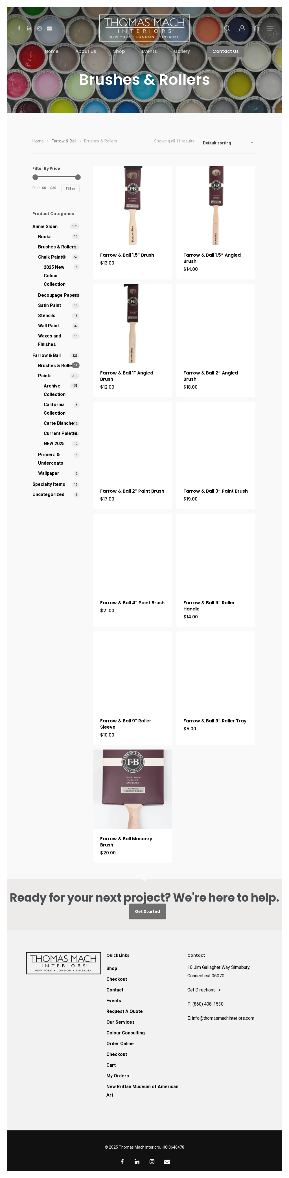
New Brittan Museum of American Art (142, 1091)
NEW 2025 (54, 443)
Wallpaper (48, 473)
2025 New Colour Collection (54, 276)
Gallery (182, 52)
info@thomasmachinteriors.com (223, 1018)
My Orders (117, 1076)
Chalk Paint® (52, 257)
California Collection (54, 409)
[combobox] (228, 143)
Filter (70, 188)
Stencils (46, 315)
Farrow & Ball (64, 141)
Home (51, 52)
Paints (45, 375)
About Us (85, 52)
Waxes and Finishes (49, 340)
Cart (111, 1065)
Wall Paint (48, 325)
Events (149, 52)
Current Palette (60, 433)
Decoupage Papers (58, 295)
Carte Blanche (59, 423)
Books (45, 236)
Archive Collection (54, 390)
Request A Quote (124, 1011)
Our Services (120, 1022)
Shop (119, 52)
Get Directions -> (204, 990)
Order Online (120, 1043)
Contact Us (226, 52)
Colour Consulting (125, 1033)
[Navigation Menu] (270, 28)
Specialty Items (48, 484)
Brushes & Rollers (57, 247)
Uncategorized (48, 494)
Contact (114, 990)
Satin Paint (49, 305)
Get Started (147, 911)
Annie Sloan (45, 226)
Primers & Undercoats (50, 459)
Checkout (116, 979)
